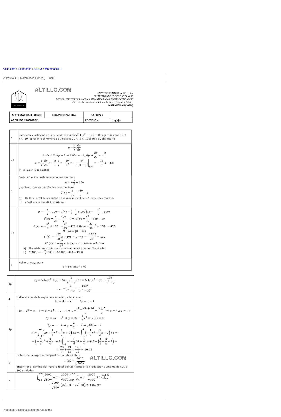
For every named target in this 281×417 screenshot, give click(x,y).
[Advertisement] (85, 33)
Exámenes (24, 68)
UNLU (38, 68)
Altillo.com (9, 68)
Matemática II (53, 68)
